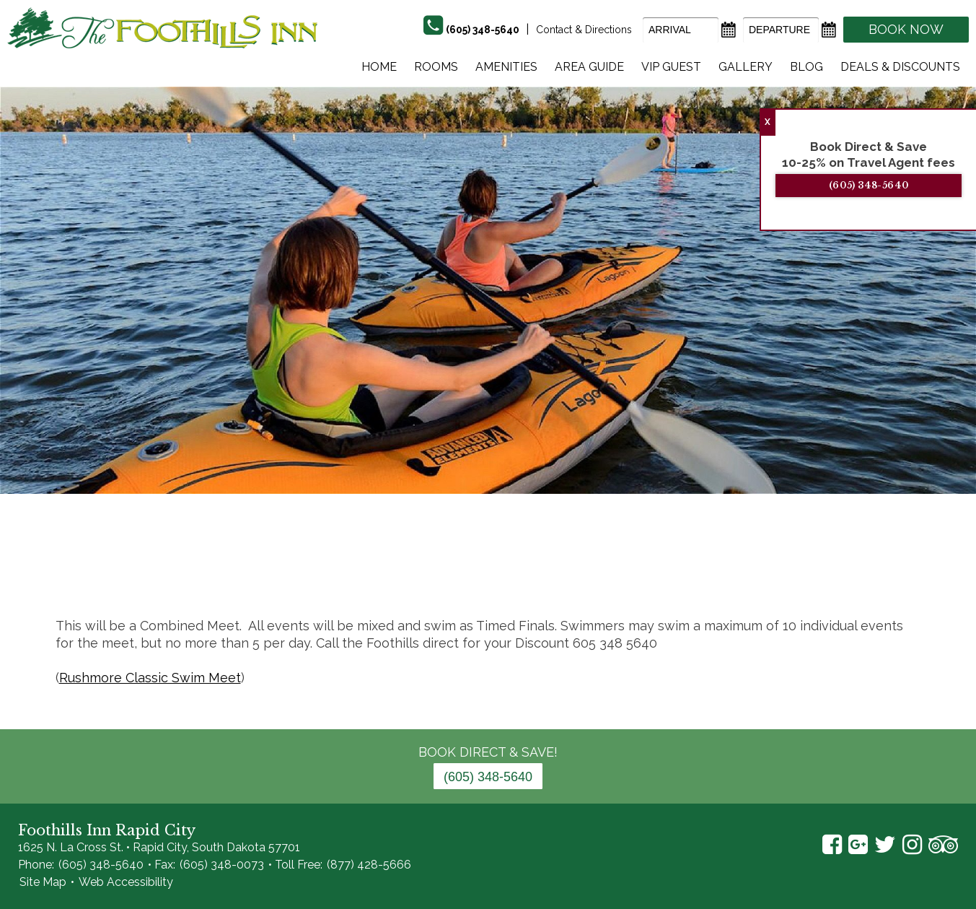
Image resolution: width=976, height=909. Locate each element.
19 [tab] (683, 573)
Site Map (42, 882)
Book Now (906, 29)
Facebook (832, 844)
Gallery (745, 67)
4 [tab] (358, 573)
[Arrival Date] (680, 30)
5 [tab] (380, 573)
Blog (806, 67)
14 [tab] (575, 573)
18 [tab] (661, 573)
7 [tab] (423, 573)
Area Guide (589, 67)
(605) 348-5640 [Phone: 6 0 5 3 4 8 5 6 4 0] (488, 777)
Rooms (436, 67)
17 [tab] (640, 573)
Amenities (506, 67)
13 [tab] (553, 573)
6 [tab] (402, 573)
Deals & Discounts (900, 67)
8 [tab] (445, 573)
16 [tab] (618, 573)
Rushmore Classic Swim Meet (150, 677)
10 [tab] (488, 573)
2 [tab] (315, 573)
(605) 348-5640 (880, 185)
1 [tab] (293, 573)
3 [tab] (337, 573)
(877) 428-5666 (369, 864)
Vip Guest (671, 67)
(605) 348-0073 (222, 864)
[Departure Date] (781, 30)
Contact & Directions (584, 29)
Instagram (912, 844)
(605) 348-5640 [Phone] (482, 29)
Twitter (885, 844)
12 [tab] (531, 573)
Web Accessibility (126, 882)
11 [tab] (510, 573)
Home (379, 67)
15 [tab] (596, 573)
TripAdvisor (943, 844)
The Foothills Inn (162, 27)
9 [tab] (467, 573)
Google (858, 844)
